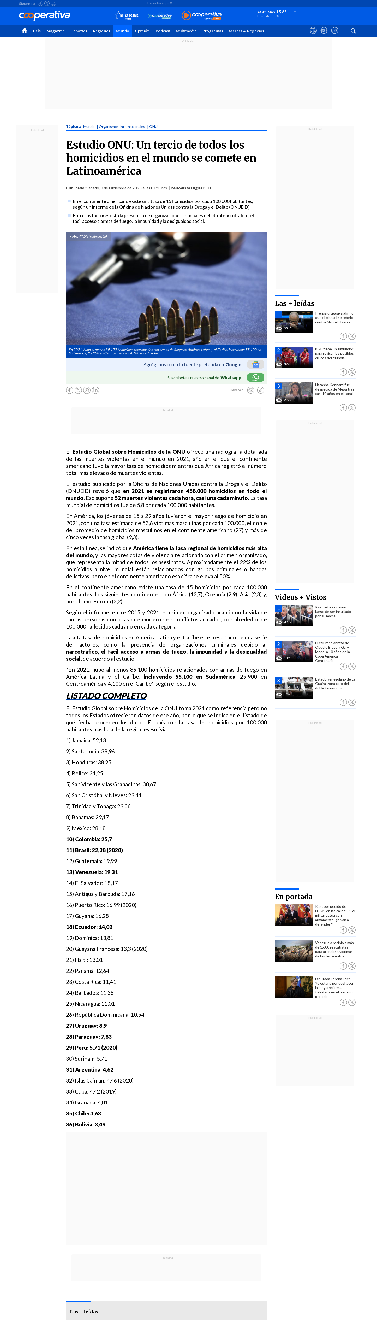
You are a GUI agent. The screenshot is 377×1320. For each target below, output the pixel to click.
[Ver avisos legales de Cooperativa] (313, 35)
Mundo (122, 31)
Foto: (74, 236)
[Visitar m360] (323, 35)
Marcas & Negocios (246, 31)
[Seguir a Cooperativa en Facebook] (40, 3)
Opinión (142, 31)
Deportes (78, 31)
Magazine (55, 31)
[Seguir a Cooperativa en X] (47, 3)
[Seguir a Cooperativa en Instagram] (53, 3)
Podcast (162, 31)
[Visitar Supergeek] (334, 35)
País (37, 31)
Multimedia (186, 31)
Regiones (101, 31)
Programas (212, 31)
